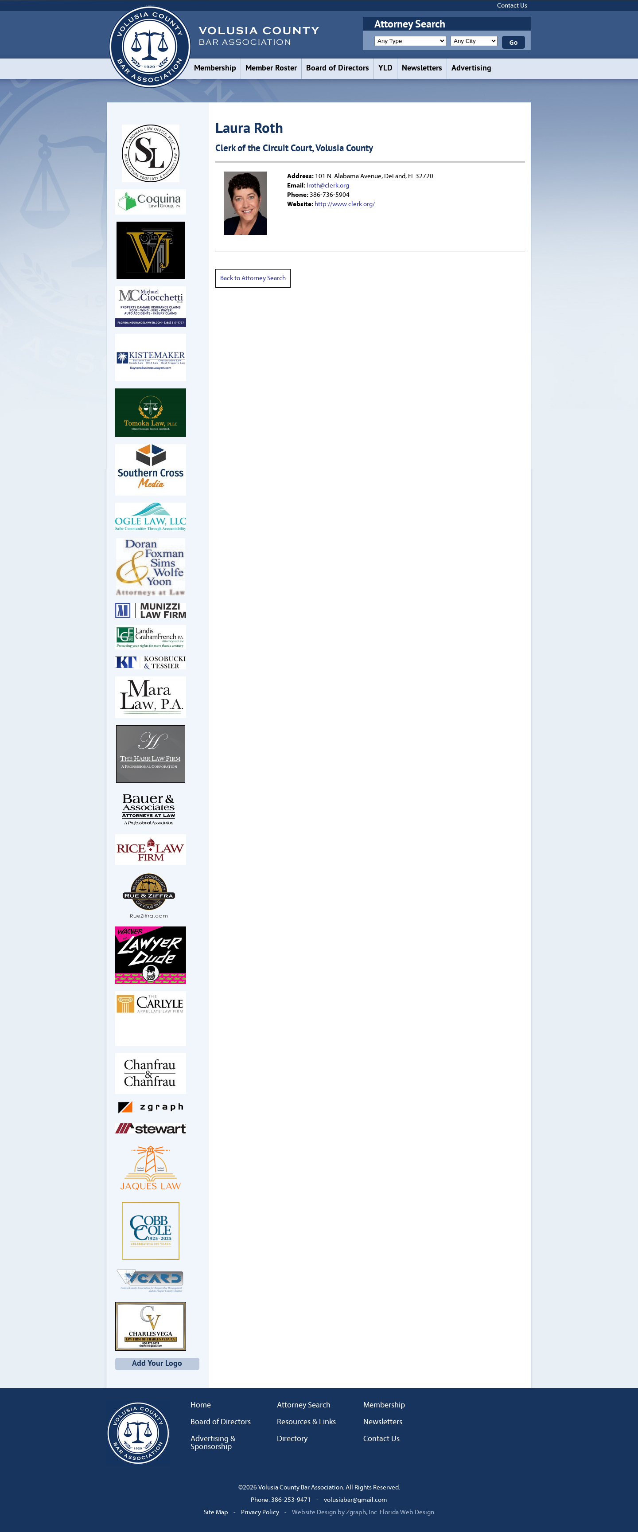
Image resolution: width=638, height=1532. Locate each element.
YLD (385, 68)
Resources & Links (306, 1422)
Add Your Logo (157, 1364)
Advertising (471, 68)
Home (201, 1405)
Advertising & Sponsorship (213, 1443)
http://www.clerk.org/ (345, 204)
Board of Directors (337, 68)
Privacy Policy (260, 1512)
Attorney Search (304, 1405)
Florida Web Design (407, 1512)
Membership (215, 68)
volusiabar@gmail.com (355, 1500)
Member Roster (271, 68)
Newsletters (422, 68)
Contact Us (512, 5)
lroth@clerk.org (328, 185)
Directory (292, 1439)
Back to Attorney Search (253, 278)
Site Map (216, 1512)
